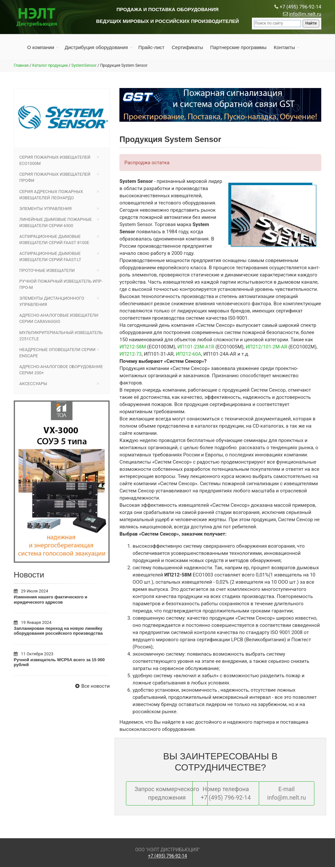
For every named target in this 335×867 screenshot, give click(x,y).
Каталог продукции (50, 65)
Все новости (92, 686)
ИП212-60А (188, 354)
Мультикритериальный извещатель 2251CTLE (61, 335)
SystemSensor (84, 65)
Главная (21, 65)
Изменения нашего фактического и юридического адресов (50, 599)
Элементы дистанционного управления (51, 301)
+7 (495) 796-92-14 (167, 855)
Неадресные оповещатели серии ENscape (57, 352)
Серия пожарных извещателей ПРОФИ (54, 177)
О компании (40, 47)
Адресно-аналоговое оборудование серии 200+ (61, 369)
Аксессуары (33, 383)
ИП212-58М (132, 347)
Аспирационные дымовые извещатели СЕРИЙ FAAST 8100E (54, 239)
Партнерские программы (238, 47)
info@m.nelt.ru (305, 14)
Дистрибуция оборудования (96, 47)
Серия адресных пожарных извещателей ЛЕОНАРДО (51, 194)
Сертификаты (187, 47)
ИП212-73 (130, 354)
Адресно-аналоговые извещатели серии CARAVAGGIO (58, 318)
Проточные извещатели (47, 270)
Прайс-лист (151, 47)
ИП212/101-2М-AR (266, 347)
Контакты (284, 47)
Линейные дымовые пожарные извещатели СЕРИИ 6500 (55, 222)
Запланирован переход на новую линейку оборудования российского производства (58, 631)
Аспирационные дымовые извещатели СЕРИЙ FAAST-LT (50, 256)
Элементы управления (45, 208)
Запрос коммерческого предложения (166, 793)
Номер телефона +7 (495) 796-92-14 (226, 793)
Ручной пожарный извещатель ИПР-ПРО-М (60, 284)
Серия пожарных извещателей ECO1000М (54, 160)
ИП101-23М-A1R (195, 347)
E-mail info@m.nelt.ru (286, 793)
